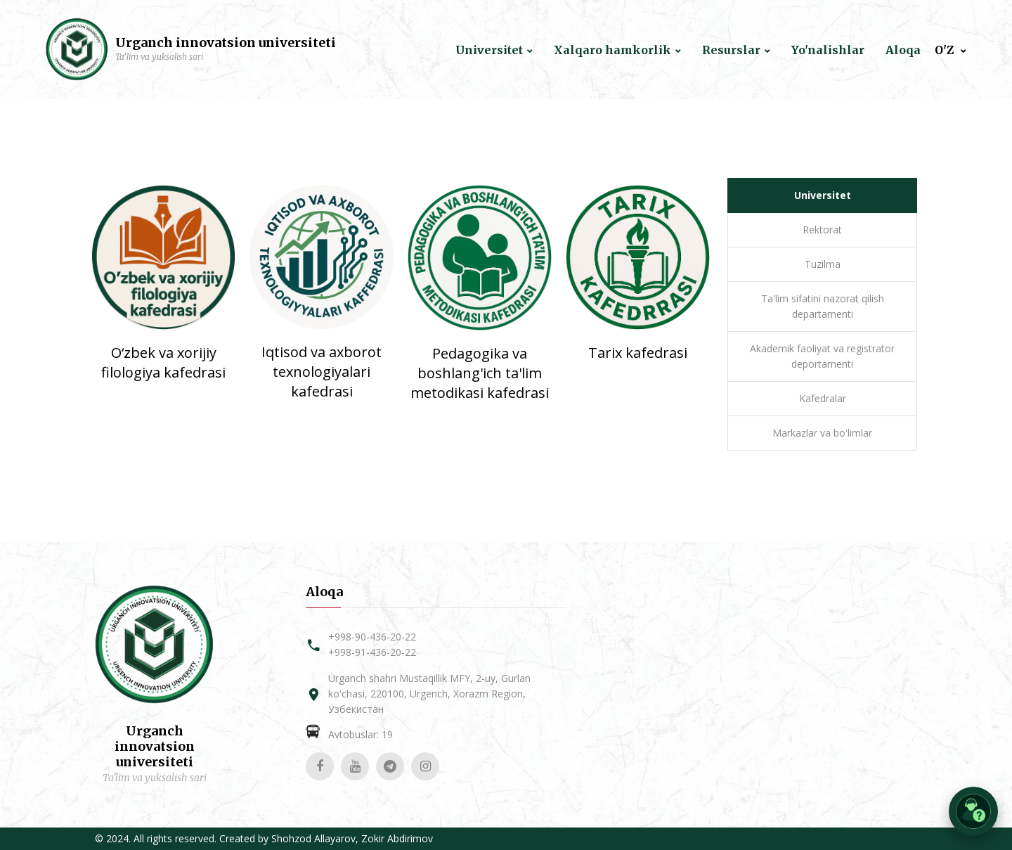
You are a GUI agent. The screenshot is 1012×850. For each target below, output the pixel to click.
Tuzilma (823, 264)
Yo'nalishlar (827, 50)
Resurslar (731, 50)
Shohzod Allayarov (313, 838)
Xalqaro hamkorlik (612, 50)
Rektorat (822, 229)
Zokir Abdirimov (397, 838)
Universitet (489, 50)
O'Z (945, 50)
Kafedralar (822, 398)
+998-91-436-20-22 (372, 652)
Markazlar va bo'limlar (822, 432)
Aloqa (903, 50)
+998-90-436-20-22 (372, 636)
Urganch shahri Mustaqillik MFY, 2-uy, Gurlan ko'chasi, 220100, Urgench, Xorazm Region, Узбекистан (429, 693)
